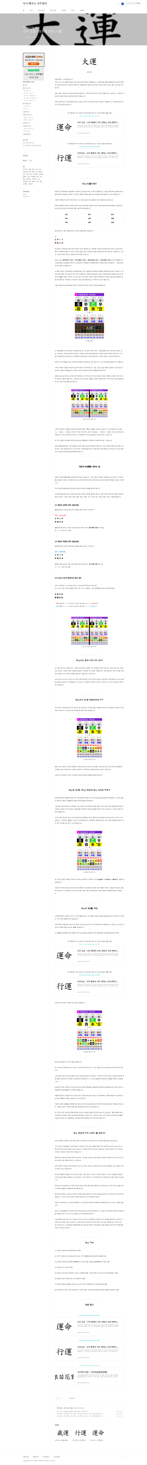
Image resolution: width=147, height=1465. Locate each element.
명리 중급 (53, 10)
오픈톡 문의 (36, 1457)
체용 (33, 169)
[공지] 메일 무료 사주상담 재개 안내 (32, 145)
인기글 (30, 160)
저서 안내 (27, 131)
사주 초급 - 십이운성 (30, 98)
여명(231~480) (28, 120)
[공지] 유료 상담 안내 (28, 143)
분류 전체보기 (28, 82)
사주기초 (25, 169)
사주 (36, 169)
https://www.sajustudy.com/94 (89, 116)
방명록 (82, 10)
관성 (37, 176)
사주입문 (41, 174)
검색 (118, 3)
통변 (33, 172)
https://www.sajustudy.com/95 (89, 146)
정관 (27, 174)
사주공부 (30, 184)
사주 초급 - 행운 (68, 1408)
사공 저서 (27, 126)
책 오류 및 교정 (28, 129)
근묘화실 (25, 172)
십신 (39, 179)
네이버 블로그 (46, 1457)
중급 (26, 109)
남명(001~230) (28, 117)
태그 (72, 10)
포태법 (24, 176)
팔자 (29, 172)
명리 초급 (41, 10)
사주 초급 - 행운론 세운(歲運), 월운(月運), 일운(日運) (72, 1411)
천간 (31, 174)
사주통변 (33, 176)
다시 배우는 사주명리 (35, 3)
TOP (122, 1457)
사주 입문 (27, 91)
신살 (28, 176)
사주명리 (28, 179)
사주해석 (25, 184)
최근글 (25, 160)
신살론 (64, 10)
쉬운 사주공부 (38, 172)
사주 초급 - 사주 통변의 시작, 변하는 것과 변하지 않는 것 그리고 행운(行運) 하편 (79, 1414)
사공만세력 (27, 134)
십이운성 (35, 174)
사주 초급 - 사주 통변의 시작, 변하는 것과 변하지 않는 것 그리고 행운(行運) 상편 (79, 1416)
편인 (29, 181)
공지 (31, 10)
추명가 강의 (27, 115)
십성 (37, 181)
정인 (24, 174)
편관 (41, 181)
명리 (24, 179)
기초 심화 (27, 106)
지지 (41, 176)
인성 (40, 169)
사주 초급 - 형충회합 (30, 95)
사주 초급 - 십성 (29, 93)
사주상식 (26, 123)
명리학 (33, 181)
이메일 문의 (26, 1457)
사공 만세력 (57, 1457)
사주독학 (34, 179)
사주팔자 (25, 181)
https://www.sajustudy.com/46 (89, 1365)
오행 (29, 169)
